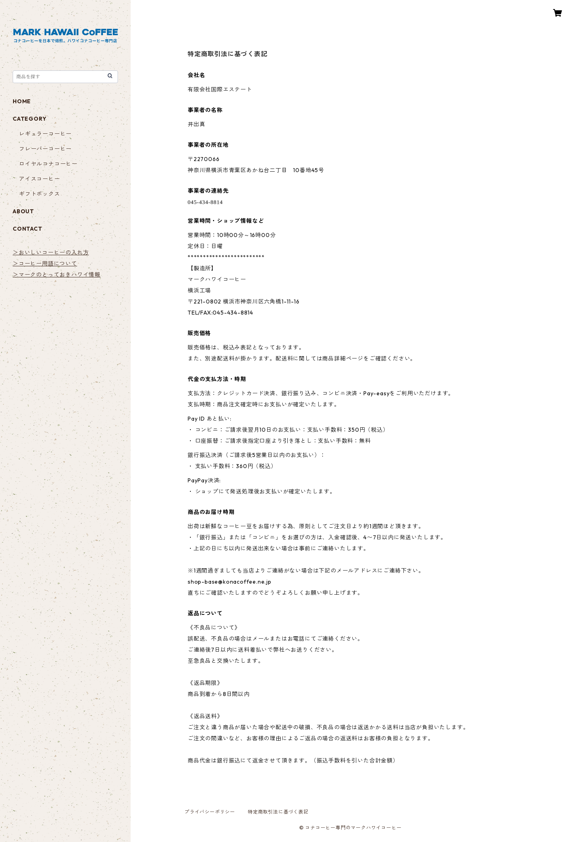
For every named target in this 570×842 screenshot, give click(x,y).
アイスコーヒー (39, 178)
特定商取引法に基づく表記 (278, 812)
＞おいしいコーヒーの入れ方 (51, 252)
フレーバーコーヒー (45, 148)
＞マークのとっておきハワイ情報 (57, 274)
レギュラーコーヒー (45, 133)
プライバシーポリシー (209, 812)
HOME (22, 101)
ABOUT (23, 211)
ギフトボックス (39, 193)
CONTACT (27, 228)
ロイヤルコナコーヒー (48, 163)
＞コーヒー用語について (45, 263)
